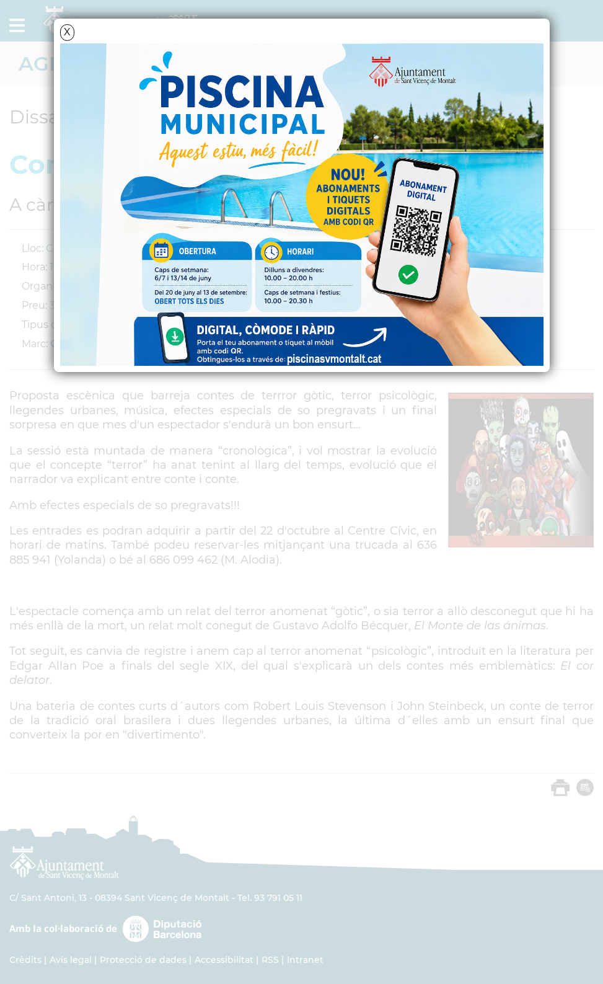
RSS (270, 959)
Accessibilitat (224, 959)
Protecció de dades (143, 959)
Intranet (305, 959)
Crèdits (25, 959)
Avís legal (71, 959)
